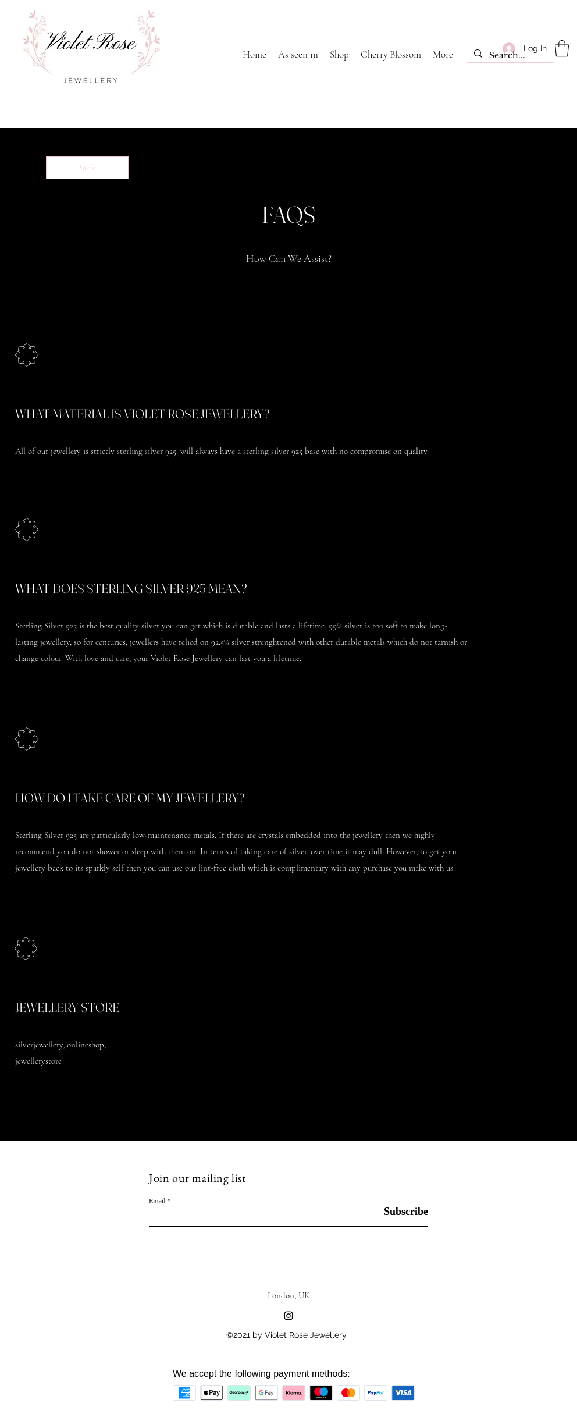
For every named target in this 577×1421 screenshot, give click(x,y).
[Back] (87, 167)
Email (157, 1201)
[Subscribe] (398, 1211)
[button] (562, 48)
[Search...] (509, 55)
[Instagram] (288, 1315)
